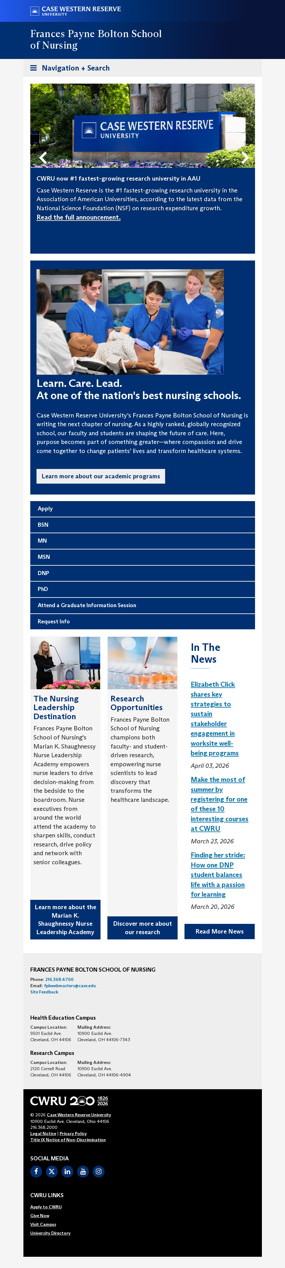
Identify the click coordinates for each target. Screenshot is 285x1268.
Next (246, 148)
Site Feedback (44, 992)
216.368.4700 (59, 979)
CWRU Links (47, 1195)
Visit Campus (43, 1224)
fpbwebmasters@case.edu (70, 985)
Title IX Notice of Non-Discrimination (68, 1140)
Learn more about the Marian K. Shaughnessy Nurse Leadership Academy (65, 919)
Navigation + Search (68, 69)
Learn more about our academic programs (101, 476)
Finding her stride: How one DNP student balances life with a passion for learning (218, 875)
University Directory (50, 1233)
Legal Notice (43, 1133)
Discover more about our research (142, 928)
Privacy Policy (73, 1133)
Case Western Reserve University (79, 1115)
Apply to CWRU (46, 1207)
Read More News (219, 931)
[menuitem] (50, 1206)
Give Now (39, 1215)
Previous (44, 148)
